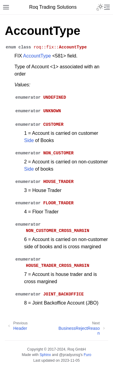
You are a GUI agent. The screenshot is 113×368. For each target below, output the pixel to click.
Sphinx (45, 355)
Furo (87, 355)
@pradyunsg (69, 355)
